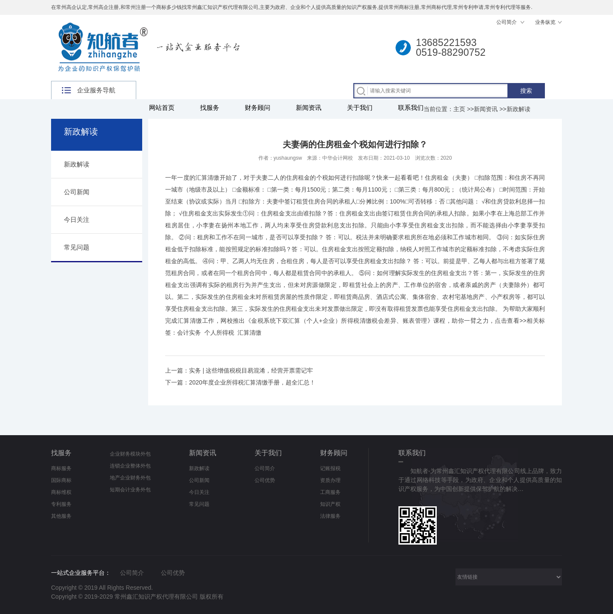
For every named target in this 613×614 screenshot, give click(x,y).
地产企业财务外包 (130, 478)
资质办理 (330, 480)
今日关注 (76, 219)
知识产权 (330, 504)
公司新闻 (76, 191)
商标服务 (61, 468)
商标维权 (61, 492)
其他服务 (61, 516)
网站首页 (162, 107)
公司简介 (507, 22)
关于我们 (359, 107)
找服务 (209, 107)
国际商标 (61, 480)
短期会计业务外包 (130, 490)
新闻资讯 (308, 107)
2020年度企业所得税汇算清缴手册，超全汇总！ (252, 382)
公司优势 (265, 480)
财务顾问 (257, 107)
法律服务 (330, 516)
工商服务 (330, 492)
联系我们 (411, 107)
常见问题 (76, 247)
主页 (459, 109)
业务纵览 (545, 22)
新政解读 (518, 109)
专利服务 (61, 504)
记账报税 (330, 468)
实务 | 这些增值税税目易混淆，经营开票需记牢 (251, 370)
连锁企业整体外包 (130, 466)
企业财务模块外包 (130, 454)
